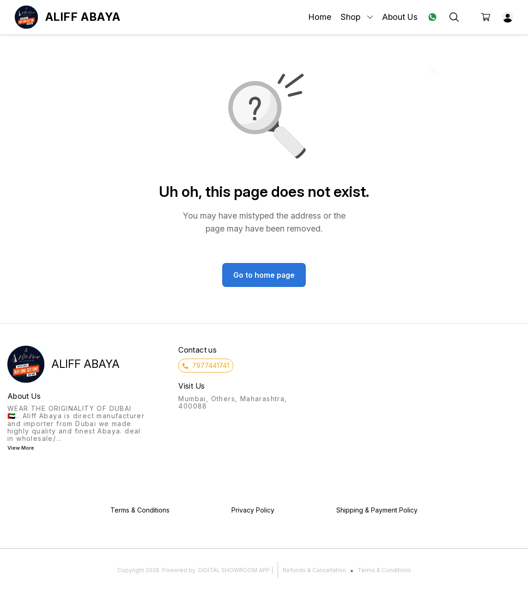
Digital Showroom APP (234, 570)
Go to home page (264, 275)
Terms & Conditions (384, 570)
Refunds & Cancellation (314, 570)
